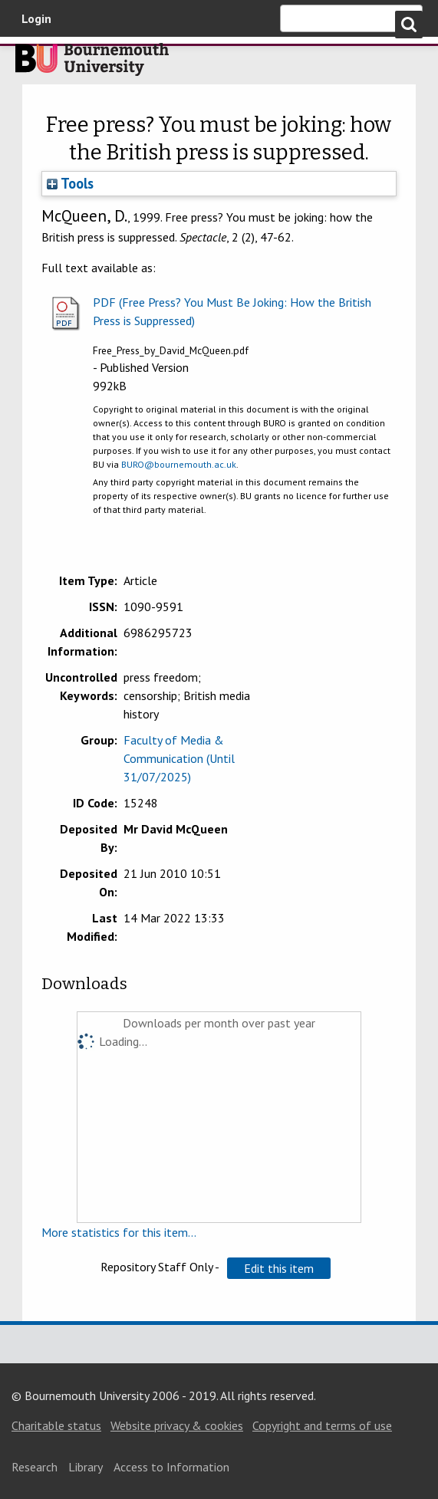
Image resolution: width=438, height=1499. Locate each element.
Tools (70, 183)
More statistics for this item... (118, 1232)
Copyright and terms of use (322, 1425)
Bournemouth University (92, 63)
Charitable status (56, 1425)
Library (85, 1466)
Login (36, 18)
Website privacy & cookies (176, 1425)
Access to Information (171, 1466)
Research (35, 1466)
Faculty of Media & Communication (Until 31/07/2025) (179, 758)
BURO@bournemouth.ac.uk (178, 464)
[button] (279, 1268)
